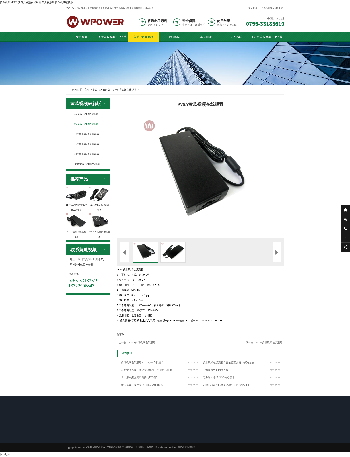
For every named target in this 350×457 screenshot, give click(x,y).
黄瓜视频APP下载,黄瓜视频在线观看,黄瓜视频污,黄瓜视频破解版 (36, 2)
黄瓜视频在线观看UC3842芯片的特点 (142, 385)
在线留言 (237, 36)
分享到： (122, 334)
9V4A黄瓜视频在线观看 (142, 342)
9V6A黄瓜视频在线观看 (269, 342)
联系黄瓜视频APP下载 (272, 8)
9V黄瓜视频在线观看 (125, 89)
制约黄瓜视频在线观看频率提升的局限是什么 (146, 370)
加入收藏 (252, 8)
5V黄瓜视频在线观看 (84, 114)
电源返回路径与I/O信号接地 (218, 377)
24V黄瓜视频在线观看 (84, 154)
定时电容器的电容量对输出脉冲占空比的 (226, 385)
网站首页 (81, 36)
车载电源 (206, 36)
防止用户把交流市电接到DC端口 (139, 377)
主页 (87, 89)
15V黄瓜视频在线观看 (84, 144)
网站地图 (5, 454)
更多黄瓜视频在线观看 (85, 164)
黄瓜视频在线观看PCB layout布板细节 (142, 362)
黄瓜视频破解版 (143, 36)
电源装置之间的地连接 (215, 370)
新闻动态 (175, 36)
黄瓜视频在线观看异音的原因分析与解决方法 (228, 362)
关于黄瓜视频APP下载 (112, 36)
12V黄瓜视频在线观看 (84, 134)
